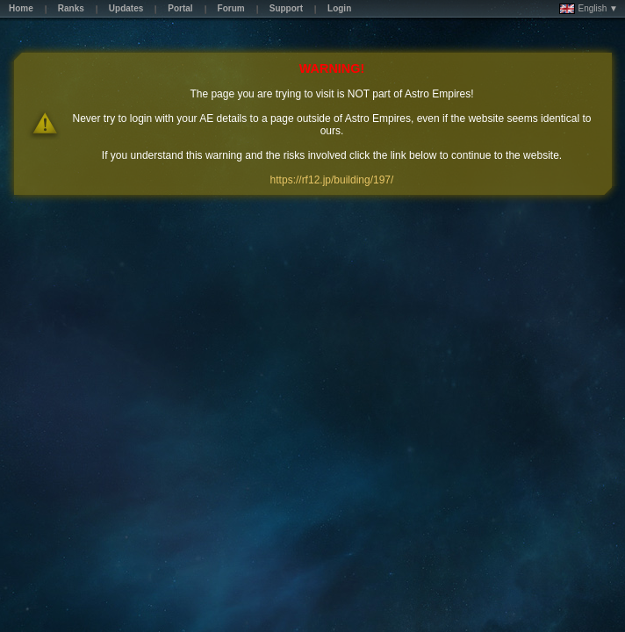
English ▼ (588, 9)
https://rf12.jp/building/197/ (332, 180)
